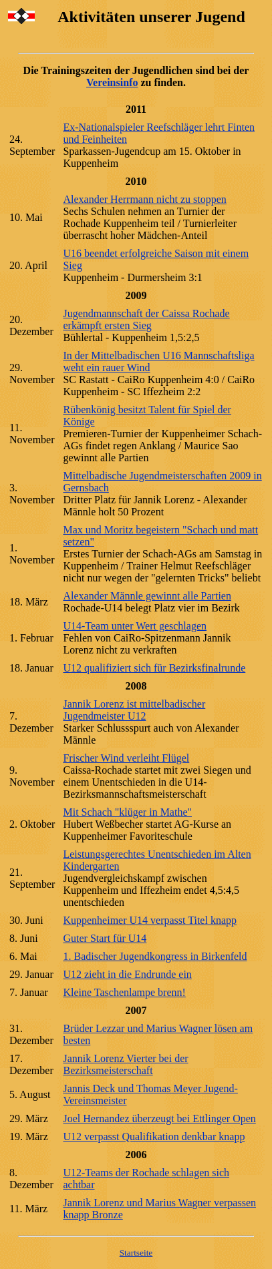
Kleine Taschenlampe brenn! (124, 992)
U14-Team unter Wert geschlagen (135, 625)
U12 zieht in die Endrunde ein (127, 974)
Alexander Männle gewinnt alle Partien (147, 595)
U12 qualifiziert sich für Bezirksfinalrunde (154, 668)
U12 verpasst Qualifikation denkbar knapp (154, 1136)
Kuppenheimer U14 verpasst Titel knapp (150, 920)
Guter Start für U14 (104, 938)
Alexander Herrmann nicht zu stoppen (144, 199)
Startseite (136, 1253)
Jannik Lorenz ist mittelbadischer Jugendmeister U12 (134, 710)
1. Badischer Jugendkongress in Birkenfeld (155, 956)
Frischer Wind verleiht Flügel (126, 758)
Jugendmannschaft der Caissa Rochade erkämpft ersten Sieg (146, 319)
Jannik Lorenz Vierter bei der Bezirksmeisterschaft (125, 1064)
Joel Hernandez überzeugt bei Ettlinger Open (159, 1118)
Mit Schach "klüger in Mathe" (127, 812)
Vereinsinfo (112, 82)
